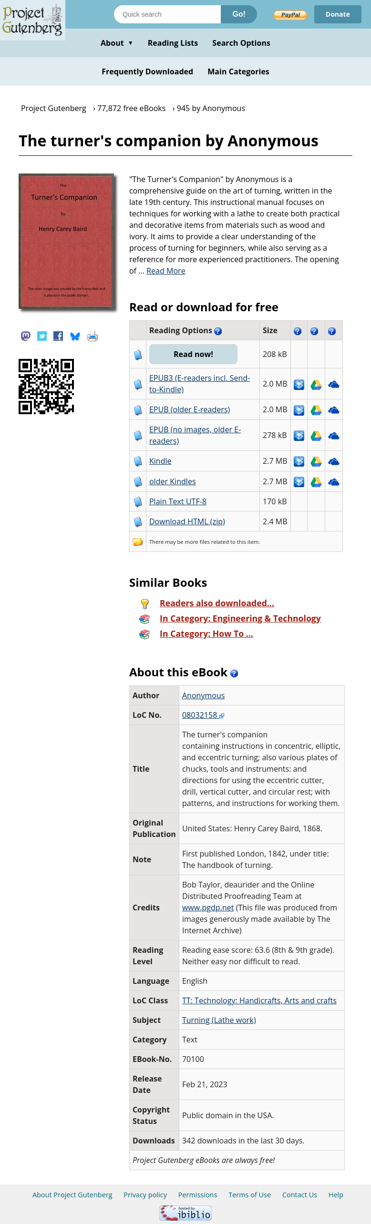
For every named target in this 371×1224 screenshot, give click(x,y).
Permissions (197, 1194)
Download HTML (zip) (187, 521)
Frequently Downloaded (147, 71)
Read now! (193, 354)
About (117, 43)
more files (197, 541)
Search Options (241, 43)
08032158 (203, 715)
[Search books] (167, 14)
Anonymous (203, 695)
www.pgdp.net (208, 907)
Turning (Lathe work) (219, 1020)
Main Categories (238, 71)
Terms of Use (249, 1194)
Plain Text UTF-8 (177, 501)
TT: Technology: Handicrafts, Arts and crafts (259, 1000)
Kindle (160, 461)
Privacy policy (145, 1194)
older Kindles (172, 481)
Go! (239, 14)
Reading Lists (173, 43)
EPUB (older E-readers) (189, 409)
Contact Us (299, 1194)
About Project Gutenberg (72, 1194)
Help (336, 1194)
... (162, 270)
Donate (338, 14)
